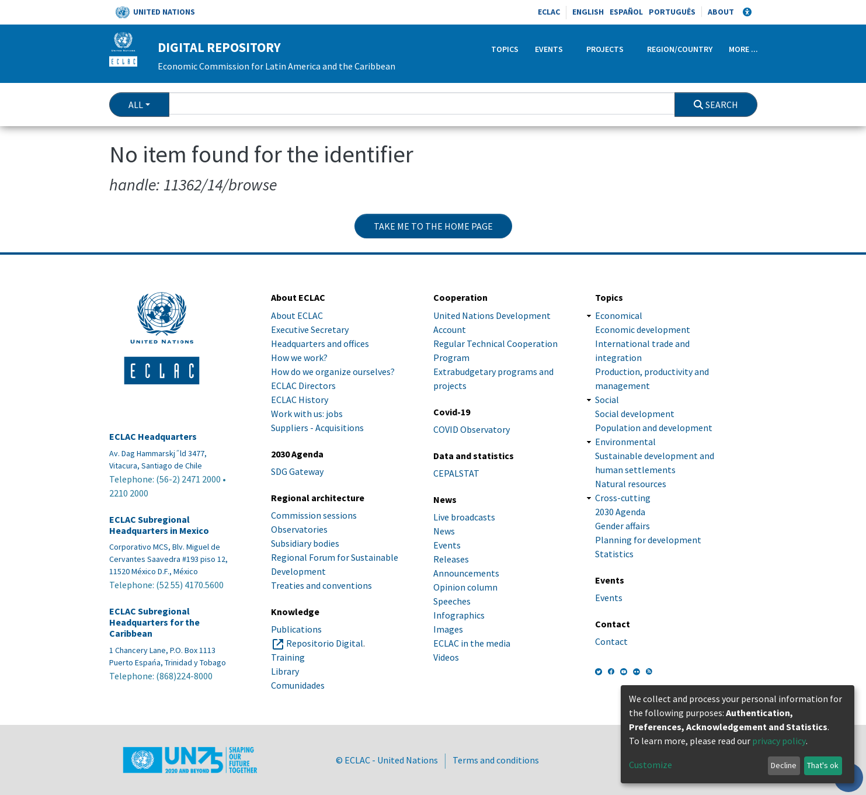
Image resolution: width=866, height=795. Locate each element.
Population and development (653, 427)
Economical (618, 315)
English (588, 11)
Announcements (466, 573)
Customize (650, 764)
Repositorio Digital (324, 643)
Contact (611, 641)
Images (448, 629)
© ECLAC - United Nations (387, 760)
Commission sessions (314, 515)
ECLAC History (299, 399)
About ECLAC (297, 315)
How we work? (299, 357)
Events (549, 49)
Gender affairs (622, 526)
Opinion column (465, 587)
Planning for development (648, 540)
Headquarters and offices (320, 343)
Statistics (614, 554)
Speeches (452, 601)
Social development (634, 413)
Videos (446, 657)
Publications (296, 629)
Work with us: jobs (307, 413)
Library (285, 671)
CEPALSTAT (456, 473)
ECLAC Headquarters (153, 436)
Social (607, 399)
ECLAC (549, 11)
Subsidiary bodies (305, 543)
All (135, 104)
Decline (784, 765)
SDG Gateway (297, 471)
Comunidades (298, 685)
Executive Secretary (310, 329)
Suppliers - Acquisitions (317, 427)
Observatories (299, 529)
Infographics (459, 615)
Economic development (642, 329)
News (444, 531)
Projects (605, 49)
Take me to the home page (433, 226)
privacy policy (779, 741)
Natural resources (630, 484)
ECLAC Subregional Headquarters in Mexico (159, 525)
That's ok (823, 765)
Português (672, 11)
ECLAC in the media (471, 643)
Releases (451, 559)
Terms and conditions (496, 760)
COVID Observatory (471, 429)
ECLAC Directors (303, 385)
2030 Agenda (620, 512)
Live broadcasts (464, 517)
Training (288, 657)
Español (626, 11)
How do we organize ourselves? (333, 371)
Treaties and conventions (321, 585)
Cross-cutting (623, 498)
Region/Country (679, 49)
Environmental (625, 441)
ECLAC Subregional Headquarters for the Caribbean (154, 622)
